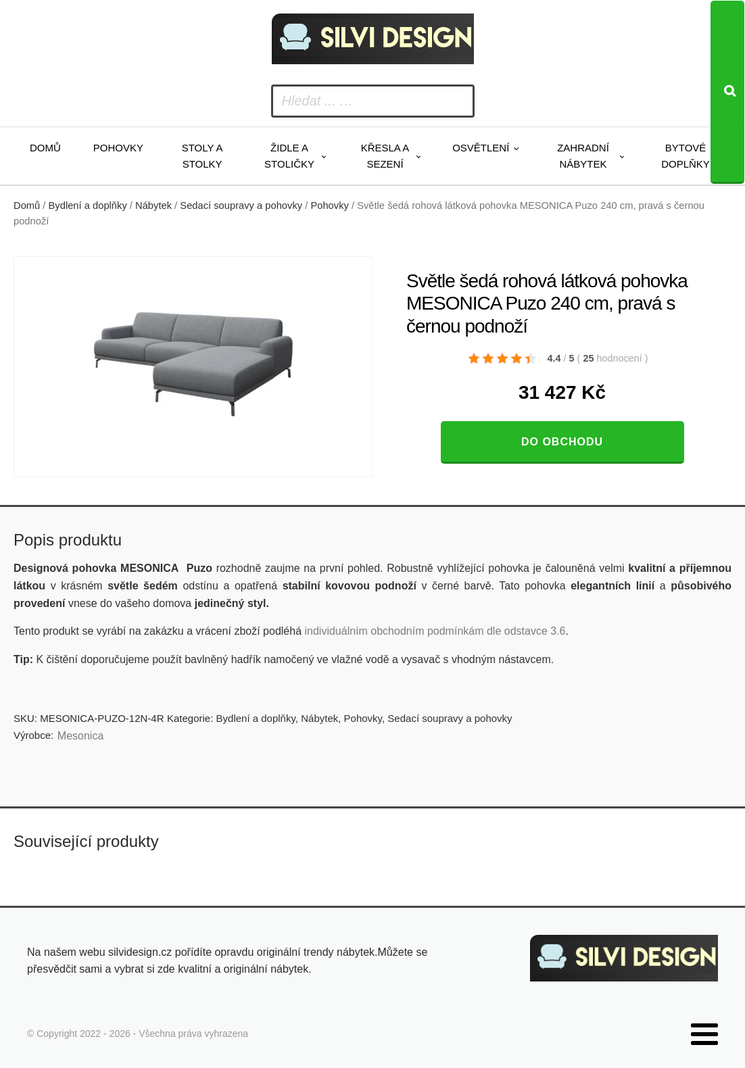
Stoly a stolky (202, 156)
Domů (45, 147)
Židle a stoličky (289, 156)
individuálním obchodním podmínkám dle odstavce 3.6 (434, 631)
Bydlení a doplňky (88, 205)
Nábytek (153, 205)
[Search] (727, 92)
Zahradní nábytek (583, 156)
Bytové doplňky (685, 156)
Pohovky (118, 147)
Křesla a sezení (385, 156)
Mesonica (80, 736)
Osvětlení (480, 147)
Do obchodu (562, 441)
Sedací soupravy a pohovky (241, 205)
